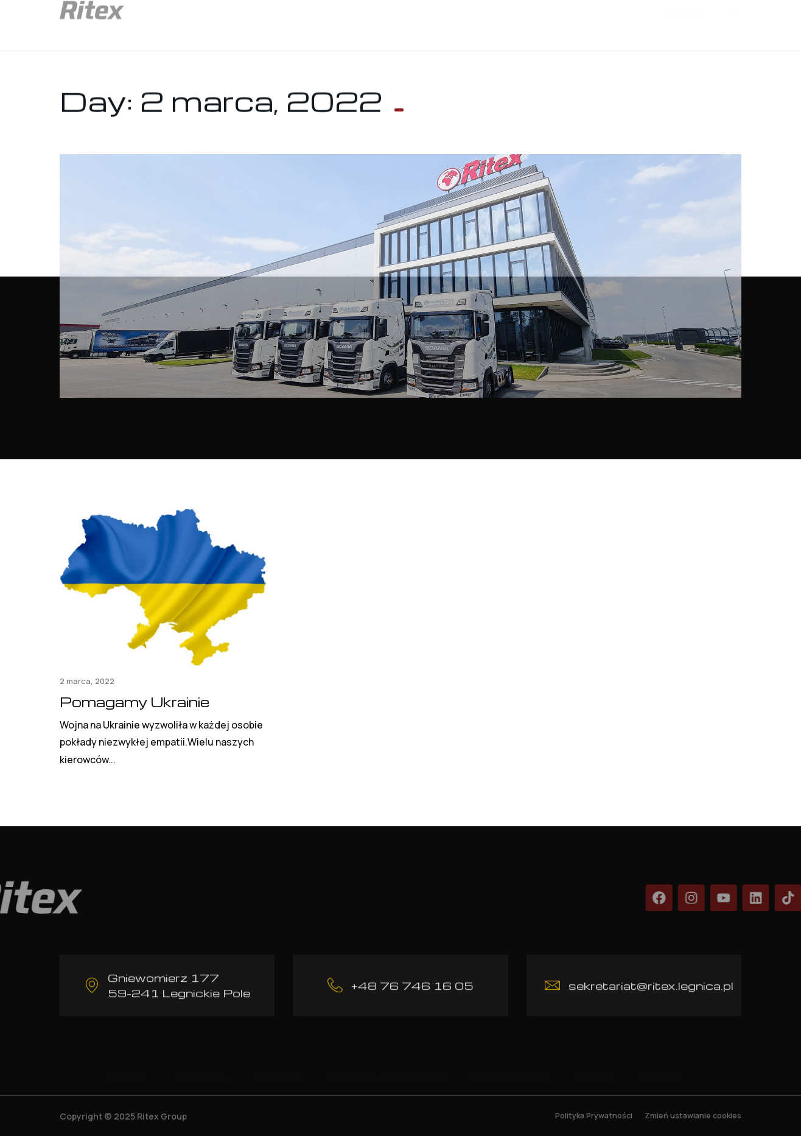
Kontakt (687, 16)
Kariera (593, 1066)
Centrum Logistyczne (388, 1066)
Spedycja (278, 1066)
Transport (200, 1066)
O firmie (127, 1066)
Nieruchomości (510, 1066)
